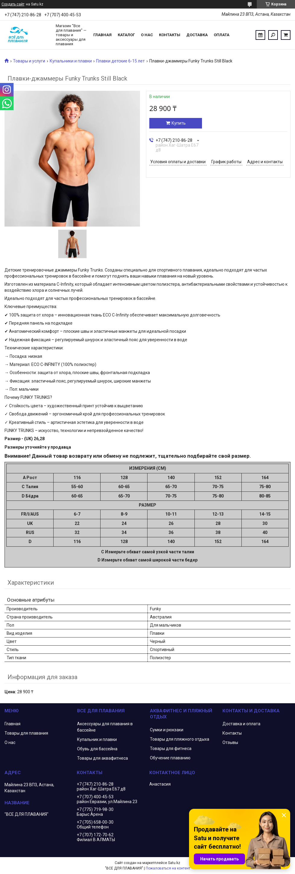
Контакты (169, 35)
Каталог (126, 35)
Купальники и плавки (71, 61)
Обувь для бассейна (97, 748)
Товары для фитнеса (170, 748)
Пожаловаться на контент (168, 868)
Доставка (197, 35)
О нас (147, 35)
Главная (102, 35)
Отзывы (230, 742)
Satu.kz (174, 863)
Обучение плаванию (170, 757)
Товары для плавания (26, 733)
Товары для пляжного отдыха (179, 739)
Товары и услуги (29, 61)
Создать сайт (13, 4)
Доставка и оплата (241, 723)
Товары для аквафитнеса (102, 758)
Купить (179, 123)
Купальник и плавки (97, 739)
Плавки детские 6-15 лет (120, 61)
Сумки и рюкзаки (166, 729)
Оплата (221, 35)
